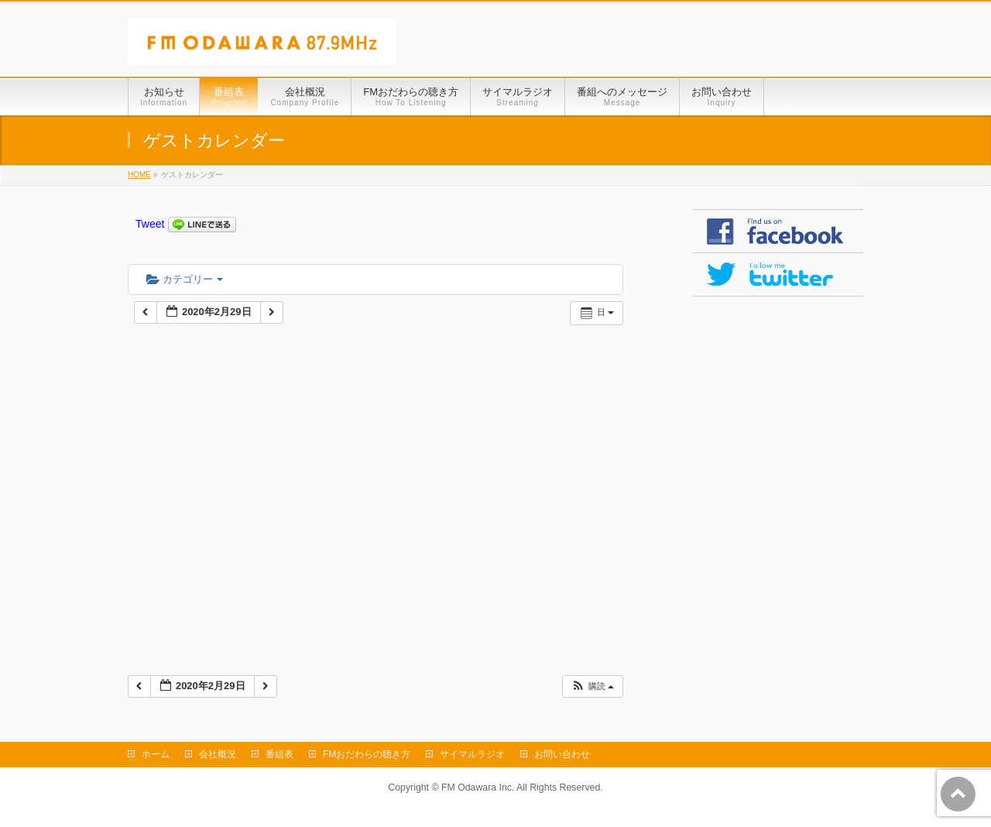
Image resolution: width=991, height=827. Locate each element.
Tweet (149, 224)
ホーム (156, 754)
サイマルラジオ (472, 754)
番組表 (279, 754)
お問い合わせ (562, 754)
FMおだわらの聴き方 (366, 754)
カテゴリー (184, 279)
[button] (592, 686)
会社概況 (217, 754)
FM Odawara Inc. (477, 787)
